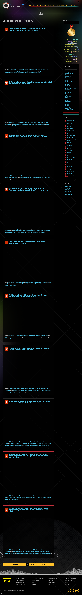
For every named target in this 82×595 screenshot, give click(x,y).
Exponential (21, 284)
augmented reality (18, 282)
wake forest (33, 392)
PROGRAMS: (67, 583)
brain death (31, 231)
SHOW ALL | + (67, 177)
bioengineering (21, 69)
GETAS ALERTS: (67, 579)
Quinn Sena (70, 126)
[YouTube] (76, 590)
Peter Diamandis (40, 229)
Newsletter (63, 5)
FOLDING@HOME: (51, 583)
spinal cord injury (40, 232)
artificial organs (20, 390)
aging (18, 69)
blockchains (68, 104)
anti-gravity (67, 85)
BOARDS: (66, 581)
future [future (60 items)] (74, 47)
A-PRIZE (50, 5)
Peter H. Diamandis (36, 553)
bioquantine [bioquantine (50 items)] (75, 41)
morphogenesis (16, 73)
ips (49, 71)
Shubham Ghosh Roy (72, 125)
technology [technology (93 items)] (75, 59)
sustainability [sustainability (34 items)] (70, 59)
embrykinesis (32, 71)
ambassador (15, 124)
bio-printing (25, 390)
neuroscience (43, 335)
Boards (36, 5)
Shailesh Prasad (71, 130)
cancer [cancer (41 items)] (69, 46)
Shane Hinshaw (70, 155)
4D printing (67, 72)
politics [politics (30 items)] (67, 56)
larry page (17, 553)
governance (27, 122)
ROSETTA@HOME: (19, 585)
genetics (44, 69)
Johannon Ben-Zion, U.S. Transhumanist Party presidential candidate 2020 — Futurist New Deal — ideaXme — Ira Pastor (28, 136)
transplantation (28, 392)
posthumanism (40, 550)
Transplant (23, 392)
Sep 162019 (6, 189)
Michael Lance (70, 168)
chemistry (67, 107)
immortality (41, 177)
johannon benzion (32, 498)
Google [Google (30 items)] (65, 49)
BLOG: (33, 581)
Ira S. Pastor (10, 69)
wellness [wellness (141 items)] (75, 61)
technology (10, 285)
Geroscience (68, 186)
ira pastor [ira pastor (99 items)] (68, 53)
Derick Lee (69, 152)
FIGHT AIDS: (18, 583)
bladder (41, 390)
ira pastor (47, 124)
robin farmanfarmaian (47, 284)
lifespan (8, 73)
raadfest (40, 445)
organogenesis (21, 73)
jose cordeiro (7, 445)
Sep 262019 (6, 30)
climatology (68, 108)
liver (8, 392)
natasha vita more (30, 445)
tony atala (20, 392)
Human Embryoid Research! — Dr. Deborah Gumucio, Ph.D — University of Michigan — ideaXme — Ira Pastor (27, 30)
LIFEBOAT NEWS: (35, 579)
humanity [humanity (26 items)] (78, 49)
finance (39, 176)
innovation (38, 122)
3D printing (15, 69)
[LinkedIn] (73, 590)
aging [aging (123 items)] (66, 40)
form (44, 552)
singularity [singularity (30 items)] (77, 58)
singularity (6, 285)
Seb (68, 164)
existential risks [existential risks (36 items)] (67, 47)
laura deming (21, 553)
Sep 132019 (7, 296)
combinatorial (38, 231)
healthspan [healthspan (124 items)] (73, 49)
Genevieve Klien (70, 120)
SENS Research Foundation (9, 555)
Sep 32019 (6, 510)
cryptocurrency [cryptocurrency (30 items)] (73, 46)
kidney (6, 392)
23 (37, 564)
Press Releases (76, 5)
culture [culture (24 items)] (76, 46)
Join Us (58, 5)
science (47, 122)
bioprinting (26, 69)
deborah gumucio (27, 71)
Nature (45, 498)
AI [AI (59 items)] (68, 40)
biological (20, 231)
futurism (33, 229)
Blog (33, 5)
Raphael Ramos (71, 157)
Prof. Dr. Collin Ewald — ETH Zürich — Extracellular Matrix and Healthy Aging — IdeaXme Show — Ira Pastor (28, 296)
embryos (40, 71)
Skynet (66, 80)
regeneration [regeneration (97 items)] (68, 58)
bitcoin (66, 103)
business (22, 176)
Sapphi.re (22, 590)
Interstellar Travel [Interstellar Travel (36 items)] (76, 51)
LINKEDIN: (50, 579)
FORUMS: (50, 585)
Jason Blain (70, 169)
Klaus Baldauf (70, 147)
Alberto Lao (70, 154)
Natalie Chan (70, 161)
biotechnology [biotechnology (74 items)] (68, 44)
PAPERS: (33, 585)
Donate (54, 5)
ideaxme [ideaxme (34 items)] (66, 51)
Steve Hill (69, 162)
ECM (23, 337)
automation (68, 92)
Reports (45, 5)
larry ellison (13, 553)
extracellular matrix (31, 337)
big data (23, 282)
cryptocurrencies (31, 176)
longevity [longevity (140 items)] (71, 55)
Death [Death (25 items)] (77, 46)
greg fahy (34, 444)
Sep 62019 (6, 402)
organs (12, 392)
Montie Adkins (70, 171)
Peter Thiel (41, 553)
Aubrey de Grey (15, 444)
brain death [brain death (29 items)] (66, 46)
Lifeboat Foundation (11, 590)
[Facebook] (68, 590)
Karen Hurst (70, 137)
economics (36, 176)
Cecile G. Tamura (71, 148)
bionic (66, 99)
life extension (43, 122)
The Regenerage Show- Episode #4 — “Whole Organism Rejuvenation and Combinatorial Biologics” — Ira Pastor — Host (28, 189)
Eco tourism (29, 124)
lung (10, 392)
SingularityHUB (68, 194)
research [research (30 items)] (72, 58)
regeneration (31, 73)
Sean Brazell (70, 159)
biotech (22, 71)
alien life (67, 84)
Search (77, 22)
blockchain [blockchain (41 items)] (76, 44)
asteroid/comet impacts (70, 88)
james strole (49, 444)
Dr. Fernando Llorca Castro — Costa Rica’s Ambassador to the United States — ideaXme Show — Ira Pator (30, 83)
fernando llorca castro (35, 124)
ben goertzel (20, 444)
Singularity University (70, 78)
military (48, 282)
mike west (24, 445)
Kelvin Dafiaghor (71, 135)
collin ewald (20, 337)
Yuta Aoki (69, 150)
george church (47, 552)
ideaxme (37, 177)
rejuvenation (35, 232)
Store (71, 5)
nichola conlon (35, 445)
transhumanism (7, 71)
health (47, 69)
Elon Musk (67, 77)
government (32, 122)
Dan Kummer (70, 142)
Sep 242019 (6, 83)
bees (66, 93)
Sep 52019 (6, 456)
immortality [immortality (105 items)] (70, 51)
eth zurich (26, 337)
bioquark (19, 71)
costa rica (25, 124)
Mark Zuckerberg (69, 81)
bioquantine (27, 552)
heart (44, 390)
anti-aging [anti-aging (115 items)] (75, 40)
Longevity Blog (68, 188)
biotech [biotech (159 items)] (74, 43)
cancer (34, 231)
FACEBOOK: (18, 579)
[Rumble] (78, 590)
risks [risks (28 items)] (74, 58)
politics (15, 179)
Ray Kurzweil (68, 76)
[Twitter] (71, 590)
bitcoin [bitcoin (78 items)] (72, 44)
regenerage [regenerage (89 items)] (74, 56)
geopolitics (23, 122)
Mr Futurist (67, 189)
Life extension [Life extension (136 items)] (74, 53)
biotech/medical (31, 69)
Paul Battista (70, 132)
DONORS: (50, 581)
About (30, 5)
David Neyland (37, 552)
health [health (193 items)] (68, 50)
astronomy (67, 89)
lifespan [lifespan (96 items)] (66, 55)
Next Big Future (68, 191)
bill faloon (28, 444)
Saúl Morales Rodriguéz (70, 122)
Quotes (67, 5)
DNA (41, 69)
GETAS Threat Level (7, 581)
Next (42, 564)
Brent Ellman (70, 166)
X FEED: (17, 581)
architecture (68, 87)
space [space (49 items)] (67, 59)
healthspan (46, 71)
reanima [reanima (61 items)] (70, 56)
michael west (20, 445)
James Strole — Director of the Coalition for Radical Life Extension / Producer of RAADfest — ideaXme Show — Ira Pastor (30, 402)
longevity (9, 126)
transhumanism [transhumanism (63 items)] (69, 61)
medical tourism (14, 126)
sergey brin (16, 555)
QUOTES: (66, 585)
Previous (15, 564)
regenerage (26, 73)
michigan (11, 73)
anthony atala (15, 390)
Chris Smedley (70, 175)
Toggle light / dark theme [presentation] (78, 2)
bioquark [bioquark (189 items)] (69, 43)
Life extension (14, 232)
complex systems (37, 69)
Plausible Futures (69, 193)
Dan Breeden (70, 128)
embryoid (36, 71)
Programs (41, 5)
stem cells (35, 73)
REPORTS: (34, 583)
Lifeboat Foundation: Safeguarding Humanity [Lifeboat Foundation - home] (13, 5)
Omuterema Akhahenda (70, 144)
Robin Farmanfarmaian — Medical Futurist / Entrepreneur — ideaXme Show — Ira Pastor (27, 243)
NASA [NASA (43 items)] (75, 55)
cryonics (26, 176)
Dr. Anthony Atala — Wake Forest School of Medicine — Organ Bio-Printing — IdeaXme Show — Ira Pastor (29, 349)
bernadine (24, 444)
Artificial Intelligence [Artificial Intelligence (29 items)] (69, 41)
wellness (38, 73)
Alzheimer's (17, 231)
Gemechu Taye (70, 133)
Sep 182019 (6, 136)
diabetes (42, 231)
